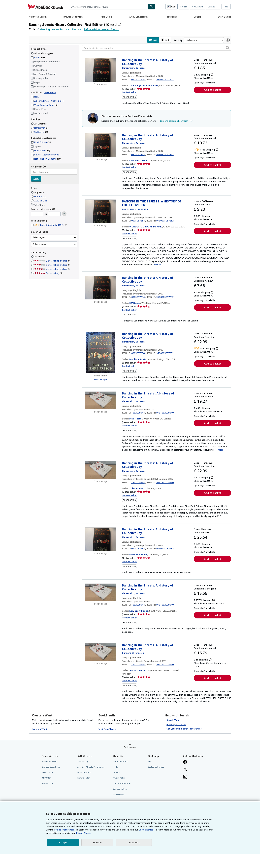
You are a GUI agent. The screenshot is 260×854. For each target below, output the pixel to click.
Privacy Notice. (83, 832)
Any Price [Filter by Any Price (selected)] (38, 192)
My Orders (47, 778)
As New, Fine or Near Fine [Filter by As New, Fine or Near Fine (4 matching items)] (47, 100)
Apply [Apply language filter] (36, 178)
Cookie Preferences (122, 783)
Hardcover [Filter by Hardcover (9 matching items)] (39, 127)
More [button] (158, 264)
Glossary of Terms (176, 724)
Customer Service (156, 767)
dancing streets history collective (60, 29)
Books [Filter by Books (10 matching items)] (38, 57)
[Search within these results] (156, 48)
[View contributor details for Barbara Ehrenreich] (133, 67)
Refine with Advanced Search (101, 29)
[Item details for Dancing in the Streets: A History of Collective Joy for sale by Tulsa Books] (100, 470)
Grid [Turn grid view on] (165, 40)
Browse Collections (74, 16)
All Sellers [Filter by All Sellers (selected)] (40, 256)
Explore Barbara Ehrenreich (177, 120)
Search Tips (172, 720)
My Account (197, 6)
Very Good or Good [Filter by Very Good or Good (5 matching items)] (44, 104)
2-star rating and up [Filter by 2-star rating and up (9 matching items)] (52, 260)
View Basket (47, 783)
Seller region (38, 237)
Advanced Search (38, 16)
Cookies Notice (120, 789)
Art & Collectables (139, 16)
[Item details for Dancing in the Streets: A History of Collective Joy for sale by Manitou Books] (100, 352)
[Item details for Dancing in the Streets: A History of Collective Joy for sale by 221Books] (100, 287)
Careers (116, 772)
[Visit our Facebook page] (185, 762)
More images (100, 379)
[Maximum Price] (54, 214)
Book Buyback (84, 772)
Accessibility (118, 794)
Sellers (197, 16)
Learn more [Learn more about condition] (50, 92)
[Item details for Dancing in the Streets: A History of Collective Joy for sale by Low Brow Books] (100, 592)
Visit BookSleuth (107, 729)
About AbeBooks (121, 761)
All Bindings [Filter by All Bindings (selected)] (39, 123)
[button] (227, 48)
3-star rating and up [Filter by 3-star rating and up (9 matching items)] (52, 264)
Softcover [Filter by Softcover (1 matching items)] (39, 131)
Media (115, 767)
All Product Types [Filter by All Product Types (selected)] (42, 53)
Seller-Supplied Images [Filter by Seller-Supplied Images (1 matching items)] (46, 154)
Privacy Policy (119, 778)
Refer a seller (83, 778)
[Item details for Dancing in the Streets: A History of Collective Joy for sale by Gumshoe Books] (100, 539)
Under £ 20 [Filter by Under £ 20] (39, 196)
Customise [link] (134, 842)
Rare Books (106, 16)
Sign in (183, 6)
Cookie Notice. (146, 829)
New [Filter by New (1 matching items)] (36, 96)
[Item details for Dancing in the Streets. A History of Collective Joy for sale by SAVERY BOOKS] (100, 652)
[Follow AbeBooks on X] (185, 769)
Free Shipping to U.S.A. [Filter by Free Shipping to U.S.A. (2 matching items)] (49, 224)
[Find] (151, 6)
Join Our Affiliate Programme (90, 767)
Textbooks (171, 16)
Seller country (39, 244)
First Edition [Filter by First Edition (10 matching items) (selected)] (41, 142)
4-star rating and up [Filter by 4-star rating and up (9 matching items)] (52, 269)
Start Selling (224, 16)
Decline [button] (97, 842)
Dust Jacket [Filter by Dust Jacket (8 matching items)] (40, 150)
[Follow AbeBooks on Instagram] (185, 777)
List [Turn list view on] (153, 40)
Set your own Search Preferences (184, 728)
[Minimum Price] (37, 214)
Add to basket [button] (212, 89)
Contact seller (129, 92)
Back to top (130, 747)
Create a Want (39, 729)
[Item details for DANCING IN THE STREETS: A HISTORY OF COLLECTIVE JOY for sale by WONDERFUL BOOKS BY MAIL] (100, 211)
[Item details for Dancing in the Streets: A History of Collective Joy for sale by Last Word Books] (100, 145)
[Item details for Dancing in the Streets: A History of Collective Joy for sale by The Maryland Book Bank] (100, 70)
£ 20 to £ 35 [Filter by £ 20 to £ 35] (39, 200)
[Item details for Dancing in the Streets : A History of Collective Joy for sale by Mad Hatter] (100, 400)
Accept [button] (63, 842)
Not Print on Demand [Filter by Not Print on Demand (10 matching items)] (46, 158)
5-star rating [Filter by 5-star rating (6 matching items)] (48, 273)
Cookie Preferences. (64, 829)
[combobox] (108, 6)
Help (226, 6)
